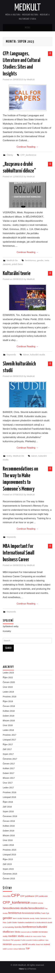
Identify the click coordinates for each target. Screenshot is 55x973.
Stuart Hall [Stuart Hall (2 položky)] (39, 944)
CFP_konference (28, 155)
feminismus (30, 260)
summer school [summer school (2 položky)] (12, 949)
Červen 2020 (9, 682)
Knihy (9, 456)
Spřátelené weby (10, 626)
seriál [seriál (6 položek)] (25, 944)
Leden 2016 (8, 845)
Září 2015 (7, 864)
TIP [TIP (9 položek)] (28, 948)
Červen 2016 (9, 821)
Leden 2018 (8, 730)
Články (10, 155)
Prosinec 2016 (9, 792)
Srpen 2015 (8, 869)
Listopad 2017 (9, 740)
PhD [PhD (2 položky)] (12, 940)
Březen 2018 (9, 720)
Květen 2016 (9, 826)
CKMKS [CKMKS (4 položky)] (33, 903)
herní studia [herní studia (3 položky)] (17, 918)
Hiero (21, 969)
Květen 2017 (9, 768)
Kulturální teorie (17, 273)
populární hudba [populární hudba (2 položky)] (20, 940)
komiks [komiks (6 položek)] (18, 927)
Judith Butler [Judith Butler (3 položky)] (12, 922)
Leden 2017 (8, 787)
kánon (26, 354)
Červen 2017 (9, 763)
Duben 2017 (8, 773)
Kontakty (7, 631)
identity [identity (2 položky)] (32, 918)
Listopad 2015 (9, 854)
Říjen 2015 (8, 859)
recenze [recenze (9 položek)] (7, 944)
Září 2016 (7, 807)
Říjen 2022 (8, 677)
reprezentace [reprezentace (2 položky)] (16, 944)
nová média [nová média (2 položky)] (37, 936)
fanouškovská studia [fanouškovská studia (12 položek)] (15, 908)
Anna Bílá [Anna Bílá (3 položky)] (7, 896)
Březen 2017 (9, 778)
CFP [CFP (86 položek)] (15, 895)
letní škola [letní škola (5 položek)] (15, 932)
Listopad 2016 (9, 797)
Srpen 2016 (8, 811)
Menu (27, 27)
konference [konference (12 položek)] (29, 926)
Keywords (11, 354)
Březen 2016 (9, 835)
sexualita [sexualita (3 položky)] (31, 944)
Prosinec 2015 (9, 850)
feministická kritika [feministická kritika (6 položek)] (31, 913)
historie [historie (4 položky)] (26, 918)
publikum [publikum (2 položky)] (41, 940)
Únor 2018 (8, 725)
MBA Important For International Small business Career (18, 553)
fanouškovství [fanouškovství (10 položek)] (36, 908)
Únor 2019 (8, 687)
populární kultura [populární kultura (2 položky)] (32, 940)
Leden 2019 (8, 692)
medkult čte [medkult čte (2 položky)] (28, 936)
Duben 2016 (8, 831)
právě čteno (17, 264)
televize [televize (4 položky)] (21, 949)
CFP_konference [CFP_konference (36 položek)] (16, 902)
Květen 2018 (9, 711)
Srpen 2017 (8, 754)
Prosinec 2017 (9, 735)
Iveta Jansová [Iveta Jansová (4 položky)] (41, 918)
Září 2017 (7, 749)
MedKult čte (12, 260)
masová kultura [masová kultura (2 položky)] (26, 932)
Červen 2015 (9, 878)
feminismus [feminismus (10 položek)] (15, 912)
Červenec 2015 (10, 874)
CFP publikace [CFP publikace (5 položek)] (27, 896)
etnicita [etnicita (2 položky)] (40, 903)
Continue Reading (27, 147)
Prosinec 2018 (9, 696)
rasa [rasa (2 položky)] (46, 940)
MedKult (27, 7)
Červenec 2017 (10, 759)
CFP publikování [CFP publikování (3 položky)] (41, 896)
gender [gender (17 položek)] (7, 918)
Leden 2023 (8, 672)
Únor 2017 (8, 783)
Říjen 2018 (8, 701)
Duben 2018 (8, 716)
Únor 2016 (8, 840)
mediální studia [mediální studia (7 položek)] (16, 936)
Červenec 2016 (10, 816)
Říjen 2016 (8, 802)
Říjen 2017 (8, 744)
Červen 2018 (9, 706)
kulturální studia (37, 354)
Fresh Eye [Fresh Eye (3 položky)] (45, 913)
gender (40, 260)
